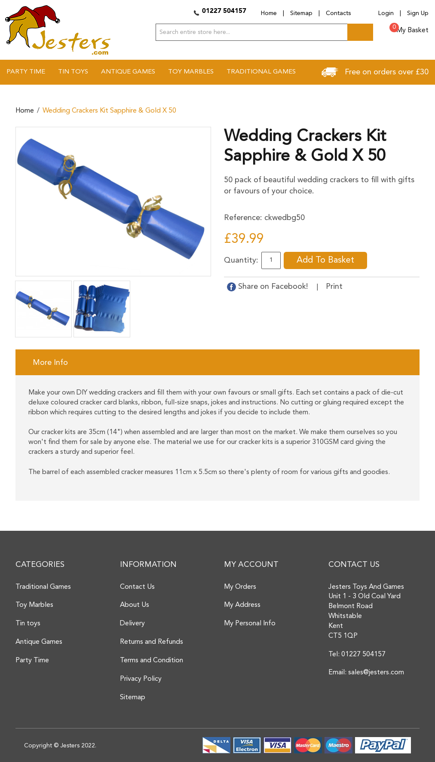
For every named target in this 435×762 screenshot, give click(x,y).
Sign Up (418, 13)
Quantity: (241, 260)
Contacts (338, 13)
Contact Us (137, 587)
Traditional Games (43, 587)
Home (269, 13)
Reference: (243, 218)
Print (334, 287)
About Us (134, 605)
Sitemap (301, 13)
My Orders (240, 587)
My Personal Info (250, 623)
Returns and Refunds (151, 642)
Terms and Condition (151, 660)
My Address (242, 605)
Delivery (132, 623)
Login (386, 13)
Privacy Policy (141, 679)
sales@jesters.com (376, 672)
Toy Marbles (34, 605)
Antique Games (38, 642)
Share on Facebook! (268, 287)
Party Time (32, 660)
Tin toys (27, 623)
